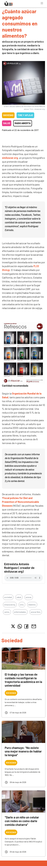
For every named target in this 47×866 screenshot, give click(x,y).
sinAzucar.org (10, 157)
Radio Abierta (23, 123)
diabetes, (32, 604)
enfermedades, (20, 612)
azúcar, (29, 597)
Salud (6, 123)
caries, (7, 612)
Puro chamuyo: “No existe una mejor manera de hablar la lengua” (23, 751)
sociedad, (8, 597)
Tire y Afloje (25, 115)
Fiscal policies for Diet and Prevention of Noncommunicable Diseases (20, 501)
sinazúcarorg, (10, 604)
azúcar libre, (36, 612)
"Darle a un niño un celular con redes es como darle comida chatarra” (22, 820)
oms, (22, 604)
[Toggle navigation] (42, 3)
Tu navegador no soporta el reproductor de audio (23, 577)
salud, (19, 597)
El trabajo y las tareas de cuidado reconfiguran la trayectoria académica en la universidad (23, 680)
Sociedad (8, 115)
